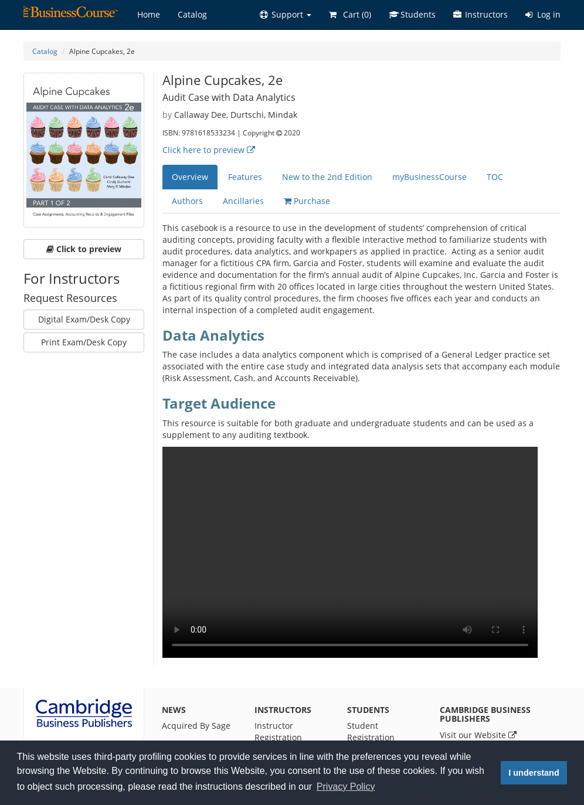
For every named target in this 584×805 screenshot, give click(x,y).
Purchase (307, 200)
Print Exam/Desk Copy (84, 342)
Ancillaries (243, 200)
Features (245, 176)
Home (148, 14)
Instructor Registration (278, 731)
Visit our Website (478, 735)
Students (412, 14)
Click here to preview (208, 149)
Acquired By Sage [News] (196, 725)
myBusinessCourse (429, 176)
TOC (495, 176)
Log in (543, 14)
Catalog (192, 14)
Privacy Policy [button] (346, 787)
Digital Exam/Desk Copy (84, 319)
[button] (285, 14)
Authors (187, 200)
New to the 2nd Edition (327, 176)
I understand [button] (533, 772)
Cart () (350, 14)
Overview (190, 176)
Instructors (480, 14)
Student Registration (371, 731)
